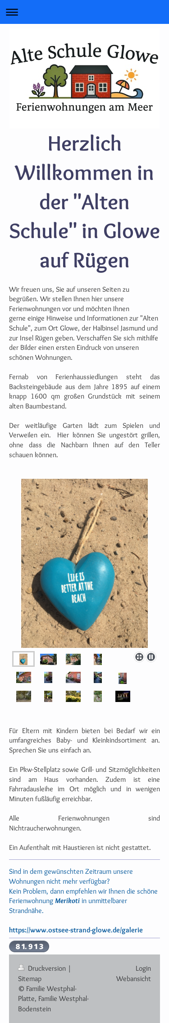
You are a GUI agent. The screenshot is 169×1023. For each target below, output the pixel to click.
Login (143, 968)
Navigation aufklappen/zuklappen (84, 12)
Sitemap (29, 978)
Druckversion (43, 968)
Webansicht (133, 978)
